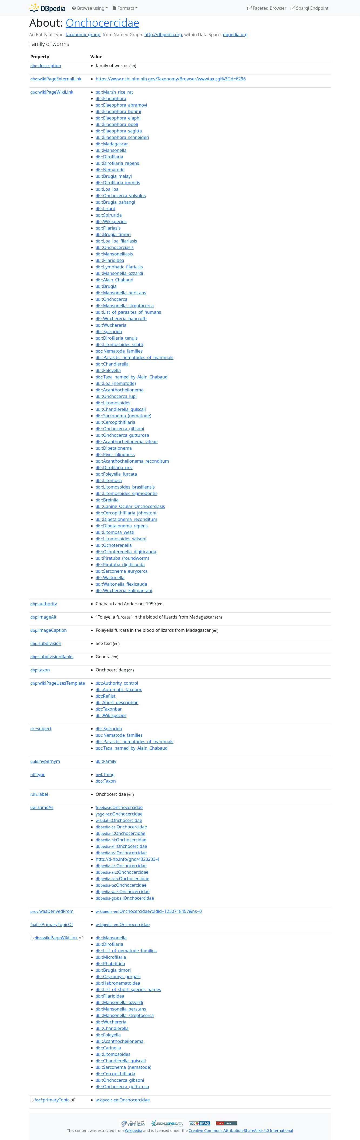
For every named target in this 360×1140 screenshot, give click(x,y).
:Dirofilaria (109, 157)
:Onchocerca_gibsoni (120, 429)
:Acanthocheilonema (120, 390)
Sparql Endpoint (309, 8)
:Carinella (108, 1048)
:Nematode (110, 170)
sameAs (42, 807)
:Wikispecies (111, 221)
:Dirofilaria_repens (117, 163)
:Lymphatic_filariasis (119, 267)
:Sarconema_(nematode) (123, 416)
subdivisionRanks (52, 657)
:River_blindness (115, 455)
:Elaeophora (111, 98)
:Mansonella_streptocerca (125, 306)
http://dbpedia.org (163, 34)
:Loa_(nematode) (116, 383)
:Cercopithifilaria (115, 422)
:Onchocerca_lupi (116, 396)
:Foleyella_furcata (116, 474)
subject (41, 729)
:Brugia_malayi (114, 176)
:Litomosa (109, 480)
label (39, 794)
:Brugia (106, 286)
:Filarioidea (110, 260)
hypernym (45, 761)
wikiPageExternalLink (56, 79)
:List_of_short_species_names (128, 989)
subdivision (46, 643)
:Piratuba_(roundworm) (122, 558)
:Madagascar (112, 144)
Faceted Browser (267, 8)
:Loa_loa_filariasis (116, 241)
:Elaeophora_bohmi (118, 111)
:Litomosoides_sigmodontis (126, 493)
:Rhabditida (110, 964)
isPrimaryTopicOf (52, 924)
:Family (106, 761)
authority (44, 604)
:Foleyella (108, 370)
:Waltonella (110, 578)
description (46, 66)
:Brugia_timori (113, 234)
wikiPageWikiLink (52, 92)
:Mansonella (111, 150)
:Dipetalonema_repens (122, 526)
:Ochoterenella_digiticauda (126, 552)
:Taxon (106, 781)
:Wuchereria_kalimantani (124, 590)
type (38, 774)
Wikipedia (133, 1130)
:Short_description (117, 702)
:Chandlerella (112, 364)
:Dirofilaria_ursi (114, 467)
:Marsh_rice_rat (114, 92)
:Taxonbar (109, 709)
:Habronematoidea (118, 983)
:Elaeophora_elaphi (118, 118)
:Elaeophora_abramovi (121, 105)
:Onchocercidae (119, 807)
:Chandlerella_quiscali (121, 409)
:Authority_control (117, 683)
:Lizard (105, 208)
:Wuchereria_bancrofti (121, 319)
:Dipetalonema (114, 448)
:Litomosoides (113, 403)
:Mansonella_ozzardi (119, 273)
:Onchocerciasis (115, 247)
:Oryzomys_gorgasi (118, 976)
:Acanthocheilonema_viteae (127, 442)
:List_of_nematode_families (126, 951)
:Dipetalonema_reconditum (126, 519)
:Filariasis (108, 228)
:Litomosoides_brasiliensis (125, 487)
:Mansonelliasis (114, 254)
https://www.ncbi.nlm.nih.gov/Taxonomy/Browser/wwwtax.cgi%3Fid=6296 (171, 79)
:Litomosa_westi (115, 532)
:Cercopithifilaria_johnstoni (126, 513)
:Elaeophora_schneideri (122, 137)
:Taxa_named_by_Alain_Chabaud (132, 377)
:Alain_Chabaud (114, 280)
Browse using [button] (88, 8)
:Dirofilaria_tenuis (117, 338)
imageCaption (49, 630)
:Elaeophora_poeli (117, 124)
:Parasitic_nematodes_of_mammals (135, 357)
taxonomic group (83, 34)
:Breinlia (107, 500)
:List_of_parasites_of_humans (128, 312)
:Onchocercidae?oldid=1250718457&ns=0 (149, 911)
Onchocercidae (102, 22)
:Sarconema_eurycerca (122, 571)
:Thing (105, 774)
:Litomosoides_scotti (119, 344)
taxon (40, 670)
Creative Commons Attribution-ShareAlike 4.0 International (241, 1130)
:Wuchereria (111, 325)
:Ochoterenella (114, 545)
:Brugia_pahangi (115, 202)
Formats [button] (123, 8)
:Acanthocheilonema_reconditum (132, 461)
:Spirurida (109, 215)
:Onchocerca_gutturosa (122, 435)
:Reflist (106, 696)
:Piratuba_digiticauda (120, 565)
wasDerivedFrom (52, 911)
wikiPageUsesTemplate (58, 683)
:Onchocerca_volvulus (121, 196)
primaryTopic (52, 1100)
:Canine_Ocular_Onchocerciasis (130, 506)
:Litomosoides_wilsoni (121, 539)
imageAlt (44, 617)
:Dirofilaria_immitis (118, 183)
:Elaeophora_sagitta (119, 131)
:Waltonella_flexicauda (121, 584)
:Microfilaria (111, 957)
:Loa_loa (107, 189)
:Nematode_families (119, 351)
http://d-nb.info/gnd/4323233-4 (128, 859)
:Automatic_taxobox (119, 689)
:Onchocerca (111, 299)
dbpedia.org (235, 34)
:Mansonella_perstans (121, 293)
